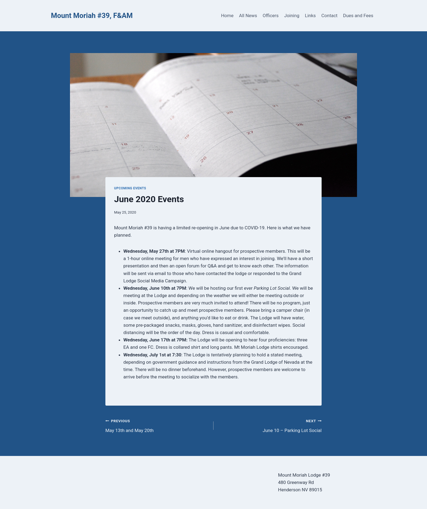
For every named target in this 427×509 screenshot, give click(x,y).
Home (227, 15)
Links (310, 15)
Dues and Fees (358, 15)
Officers (271, 15)
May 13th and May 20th (157, 425)
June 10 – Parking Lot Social (270, 425)
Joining (292, 15)
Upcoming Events (130, 188)
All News (248, 15)
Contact (329, 15)
